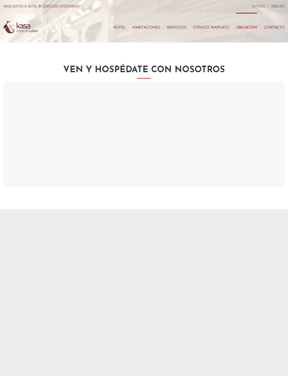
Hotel (119, 27)
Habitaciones (146, 27)
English (278, 6)
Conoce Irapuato (211, 27)
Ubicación (246, 27)
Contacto (274, 27)
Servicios (176, 27)
